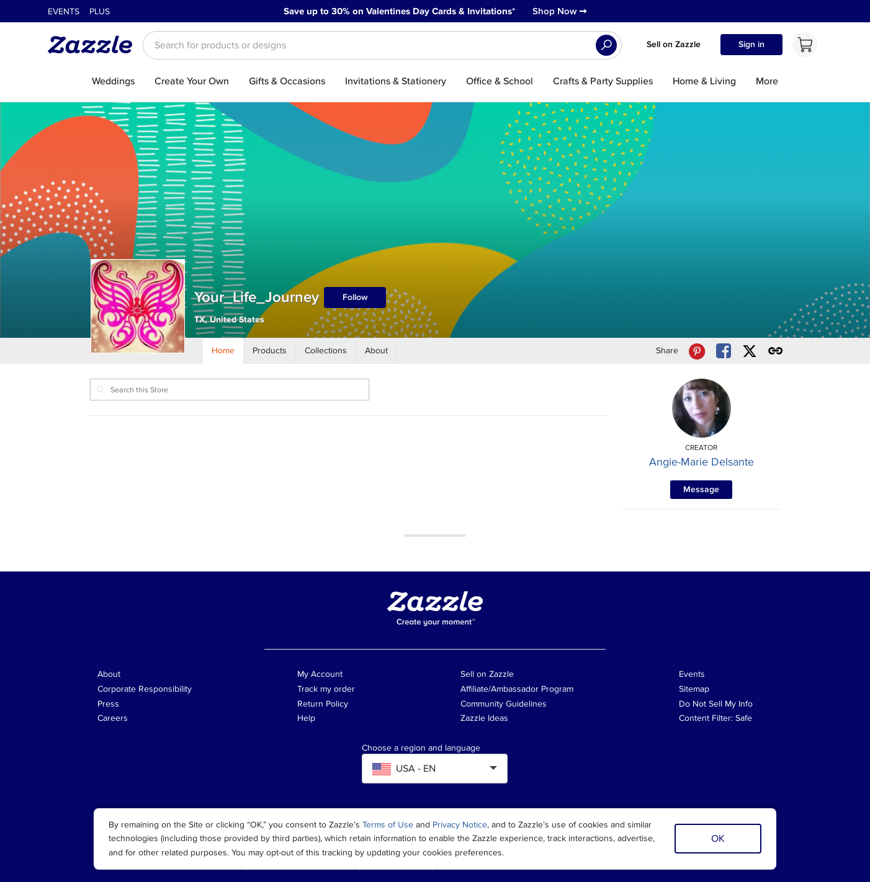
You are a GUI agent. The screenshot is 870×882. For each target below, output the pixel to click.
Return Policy (322, 704)
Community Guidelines (503, 704)
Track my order (326, 689)
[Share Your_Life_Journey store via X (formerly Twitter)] (749, 351)
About (108, 674)
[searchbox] (382, 45)
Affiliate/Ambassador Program (516, 689)
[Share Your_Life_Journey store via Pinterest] (696, 351)
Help (306, 718)
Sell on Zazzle (674, 44)
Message (701, 489)
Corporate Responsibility (144, 689)
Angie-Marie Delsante (701, 462)
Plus (99, 11)
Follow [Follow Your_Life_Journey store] (355, 297)
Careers (112, 718)
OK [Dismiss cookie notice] (718, 838)
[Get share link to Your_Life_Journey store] (775, 351)
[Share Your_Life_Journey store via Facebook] (723, 351)
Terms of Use (387, 824)
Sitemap (694, 689)
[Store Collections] (326, 351)
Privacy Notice (460, 824)
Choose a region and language (421, 748)
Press (108, 704)
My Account (320, 674)
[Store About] (376, 351)
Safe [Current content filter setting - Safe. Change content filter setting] (743, 718)
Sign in (751, 44)
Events (63, 11)
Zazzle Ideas (484, 718)
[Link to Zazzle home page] (94, 44)
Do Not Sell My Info (716, 704)
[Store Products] (270, 351)
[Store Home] (223, 351)
